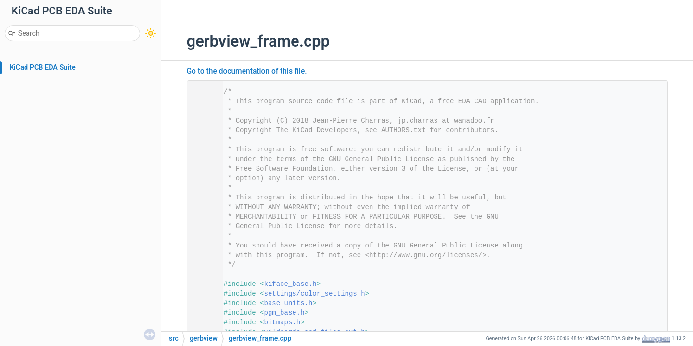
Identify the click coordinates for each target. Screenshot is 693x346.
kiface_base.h (290, 284)
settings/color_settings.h (314, 293)
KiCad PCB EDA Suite (43, 67)
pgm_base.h (284, 313)
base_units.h (288, 303)
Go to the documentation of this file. (247, 71)
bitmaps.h (282, 322)
